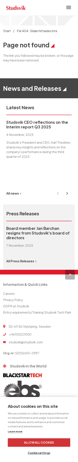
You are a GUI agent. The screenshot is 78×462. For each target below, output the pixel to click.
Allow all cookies (39, 442)
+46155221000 (20, 334)
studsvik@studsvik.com (26, 342)
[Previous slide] (57, 193)
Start (7, 31)
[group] (39, 151)
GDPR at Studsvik (16, 306)
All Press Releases (21, 261)
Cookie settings (39, 453)
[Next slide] (67, 193)
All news (13, 193)
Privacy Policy (13, 300)
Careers (9, 293)
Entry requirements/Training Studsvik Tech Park (37, 312)
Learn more (15, 431)
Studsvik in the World (28, 366)
